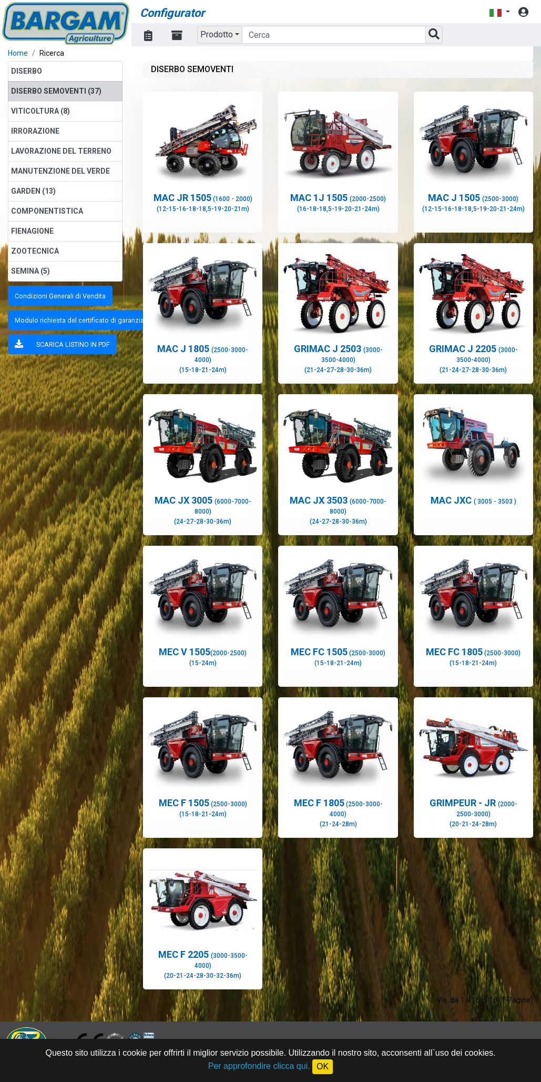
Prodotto (216, 34)
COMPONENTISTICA (47, 211)
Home (18, 53)
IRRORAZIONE (35, 131)
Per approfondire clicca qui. (259, 1065)
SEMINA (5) (30, 271)
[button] (499, 12)
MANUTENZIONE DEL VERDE (60, 171)
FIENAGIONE (32, 231)
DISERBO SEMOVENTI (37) (56, 91)
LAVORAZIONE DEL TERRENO (61, 151)
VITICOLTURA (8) (40, 111)
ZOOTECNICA (35, 251)
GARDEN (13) (33, 191)
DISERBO (26, 71)
